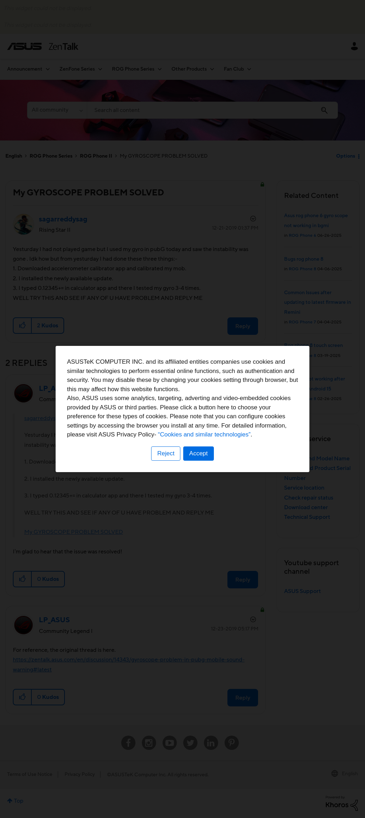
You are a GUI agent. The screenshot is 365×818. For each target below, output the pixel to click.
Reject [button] (165, 453)
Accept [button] (198, 453)
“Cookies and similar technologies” (204, 434)
